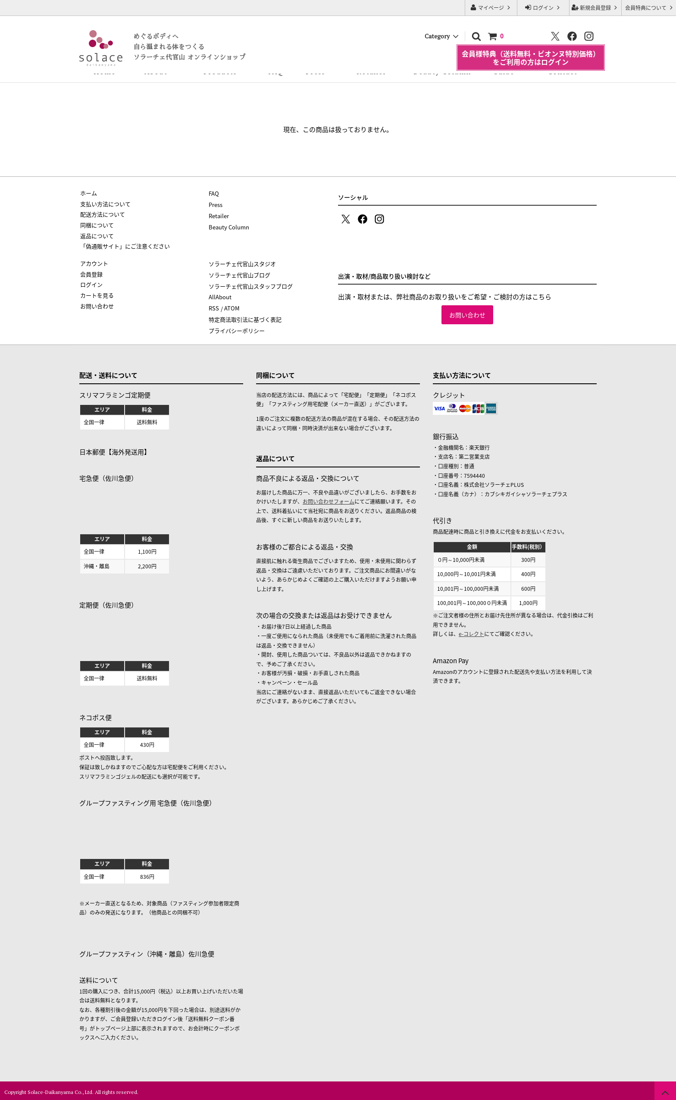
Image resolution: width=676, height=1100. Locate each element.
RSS (214, 306)
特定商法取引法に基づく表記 (245, 317)
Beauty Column (442, 71)
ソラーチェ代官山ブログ (239, 274)
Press (315, 71)
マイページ (491, 8)
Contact (562, 71)
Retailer (371, 71)
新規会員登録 (595, 8)
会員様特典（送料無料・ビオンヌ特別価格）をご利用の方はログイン (531, 49)
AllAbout (220, 295)
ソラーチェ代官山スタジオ (242, 263)
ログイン (543, 8)
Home (105, 71)
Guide (503, 71)
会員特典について (650, 8)
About (155, 71)
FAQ (275, 71)
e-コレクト (471, 631)
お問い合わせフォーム (328, 498)
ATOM (231, 306)
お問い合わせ (467, 314)
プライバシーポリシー (237, 327)
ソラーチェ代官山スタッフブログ (251, 285)
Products (220, 71)
